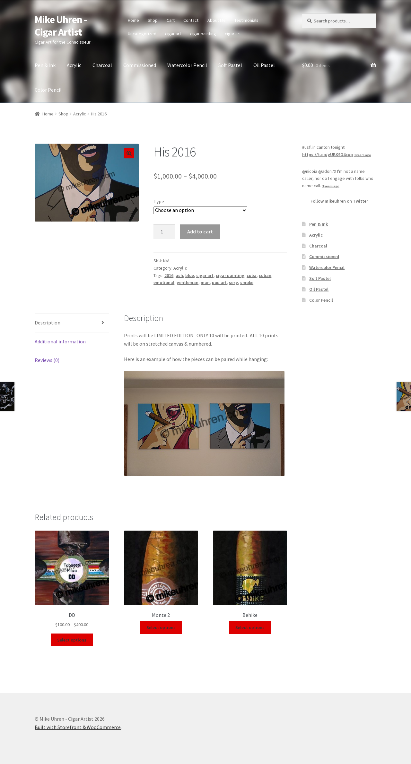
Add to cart (200, 231)
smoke (246, 282)
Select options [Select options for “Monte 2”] (161, 627)
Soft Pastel (230, 65)
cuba (252, 275)
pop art (219, 282)
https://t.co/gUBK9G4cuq (327, 154)
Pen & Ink (45, 65)
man (205, 282)
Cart (171, 20)
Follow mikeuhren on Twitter (339, 201)
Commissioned (139, 65)
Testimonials (246, 20)
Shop (153, 20)
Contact (190, 20)
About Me (216, 20)
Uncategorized (142, 34)
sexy (233, 282)
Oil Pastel (264, 65)
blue (189, 275)
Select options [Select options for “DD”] (71, 640)
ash (179, 275)
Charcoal (102, 65)
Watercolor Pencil (187, 65)
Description (47, 322)
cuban (265, 275)
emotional (163, 282)
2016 (168, 275)
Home (133, 20)
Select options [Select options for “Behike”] (250, 627)
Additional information (60, 341)
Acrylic (74, 65)
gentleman (187, 282)
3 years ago (362, 155)
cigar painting (203, 34)
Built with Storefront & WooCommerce (78, 727)
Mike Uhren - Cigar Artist (61, 25)
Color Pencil (48, 90)
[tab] (72, 323)
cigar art (173, 34)
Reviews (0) (47, 360)
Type (158, 201)
